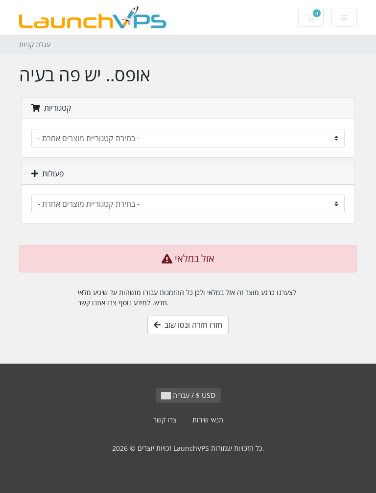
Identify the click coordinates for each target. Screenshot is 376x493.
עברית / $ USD (188, 395)
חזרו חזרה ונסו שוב (188, 325)
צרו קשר (165, 419)
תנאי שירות (207, 419)
